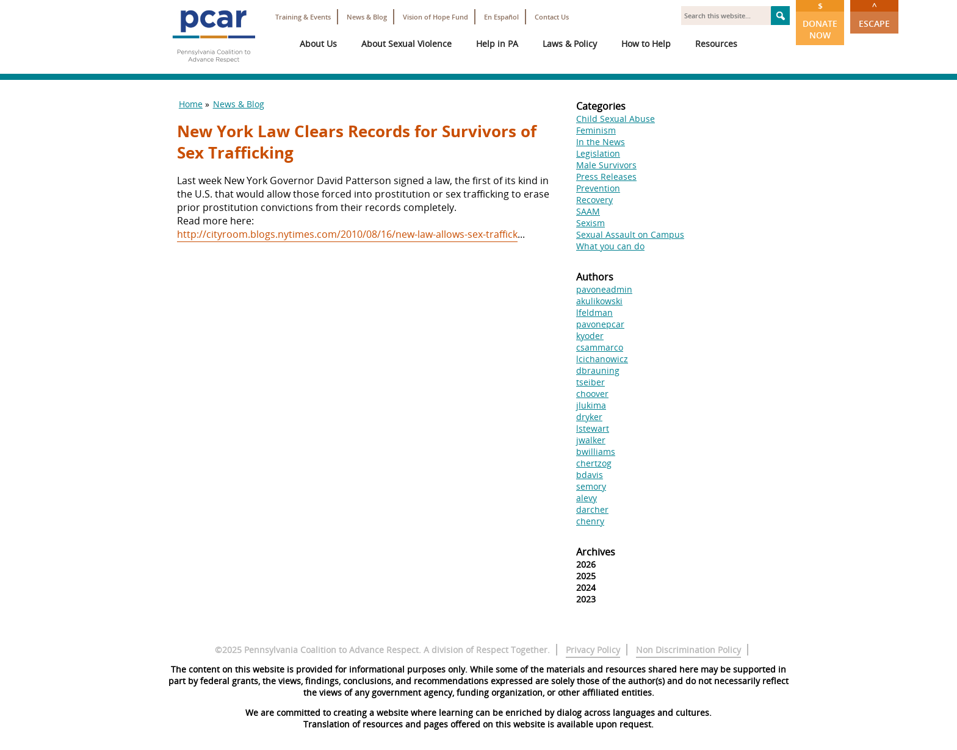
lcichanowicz (602, 359)
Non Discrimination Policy (688, 649)
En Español (501, 16)
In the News (600, 142)
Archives (595, 552)
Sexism (590, 223)
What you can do (610, 246)
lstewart (592, 428)
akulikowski (599, 301)
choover (592, 393)
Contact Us (552, 16)
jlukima (591, 405)
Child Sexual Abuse (615, 118)
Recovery (594, 199)
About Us (318, 43)
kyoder (590, 335)
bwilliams (595, 451)
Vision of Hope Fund (435, 16)
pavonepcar (600, 324)
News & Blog (367, 16)
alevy (586, 498)
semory (591, 486)
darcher (592, 509)
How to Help (646, 43)
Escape (874, 14)
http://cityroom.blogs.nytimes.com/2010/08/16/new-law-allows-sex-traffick (347, 234)
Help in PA (497, 43)
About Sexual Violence (406, 43)
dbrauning (597, 370)
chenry (590, 521)
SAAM (588, 211)
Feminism (596, 130)
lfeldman (594, 312)
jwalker (590, 440)
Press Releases (606, 176)
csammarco (599, 347)
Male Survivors (606, 165)
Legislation (598, 153)
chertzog (594, 463)
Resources (716, 43)
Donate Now (820, 20)
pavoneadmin (604, 289)
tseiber (590, 382)
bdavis (589, 474)
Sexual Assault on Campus (630, 234)
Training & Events (303, 16)
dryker (589, 417)
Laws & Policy (570, 43)
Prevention (598, 188)
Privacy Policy (593, 649)
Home (191, 104)
